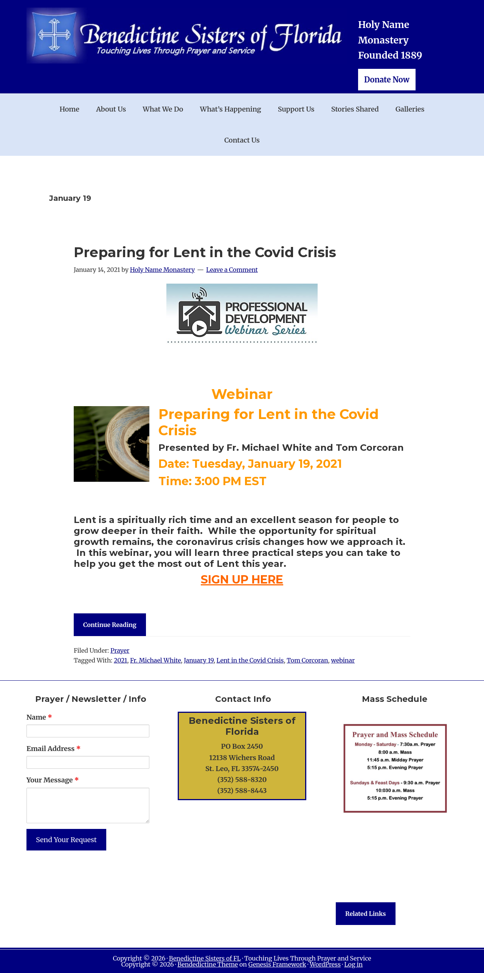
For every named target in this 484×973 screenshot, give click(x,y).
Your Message (52, 780)
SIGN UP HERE (242, 580)
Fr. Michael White (155, 660)
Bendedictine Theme (207, 964)
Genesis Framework (277, 964)
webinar (343, 660)
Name (39, 717)
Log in (353, 964)
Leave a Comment (232, 269)
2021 (120, 660)
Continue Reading (110, 624)
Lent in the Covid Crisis (250, 660)
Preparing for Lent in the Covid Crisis (205, 252)
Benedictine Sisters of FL (205, 958)
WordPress (325, 964)
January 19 (198, 660)
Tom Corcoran (307, 660)
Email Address (53, 748)
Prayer (119, 650)
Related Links (365, 913)
